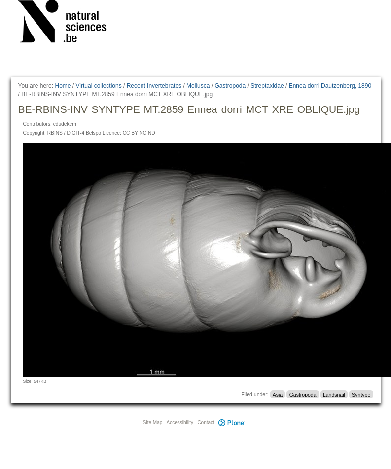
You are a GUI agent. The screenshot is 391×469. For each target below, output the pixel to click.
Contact (205, 422)
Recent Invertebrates (154, 85)
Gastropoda (230, 85)
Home (63, 85)
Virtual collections (99, 85)
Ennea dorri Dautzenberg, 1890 (330, 85)
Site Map (152, 422)
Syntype (361, 394)
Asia (278, 394)
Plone (232, 422)
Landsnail (334, 394)
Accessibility (180, 422)
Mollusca (198, 85)
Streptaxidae (267, 85)
